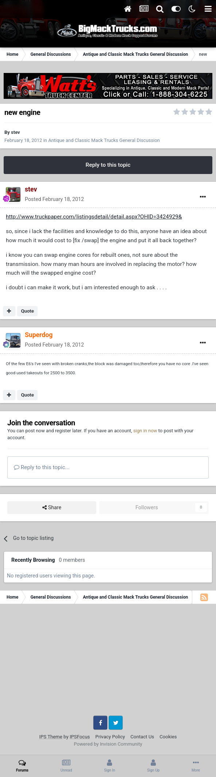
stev (15, 132)
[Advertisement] (108, 662)
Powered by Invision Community (108, 744)
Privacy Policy (110, 736)
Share (51, 508)
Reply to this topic (107, 165)
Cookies (168, 736)
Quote (27, 311)
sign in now (145, 430)
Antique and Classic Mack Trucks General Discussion (104, 140)
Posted (54, 199)
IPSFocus (80, 736)
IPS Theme (50, 736)
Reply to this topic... (42, 467)
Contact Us (142, 736)
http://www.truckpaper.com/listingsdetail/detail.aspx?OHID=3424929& (94, 216)
